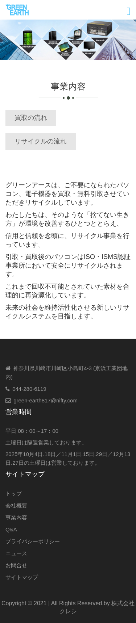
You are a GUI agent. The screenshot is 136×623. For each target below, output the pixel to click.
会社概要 (16, 505)
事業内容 (16, 517)
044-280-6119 (29, 389)
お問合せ (16, 565)
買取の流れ (31, 117)
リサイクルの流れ (41, 141)
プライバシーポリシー (32, 541)
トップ (13, 493)
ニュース (16, 553)
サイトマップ (21, 577)
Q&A (11, 529)
